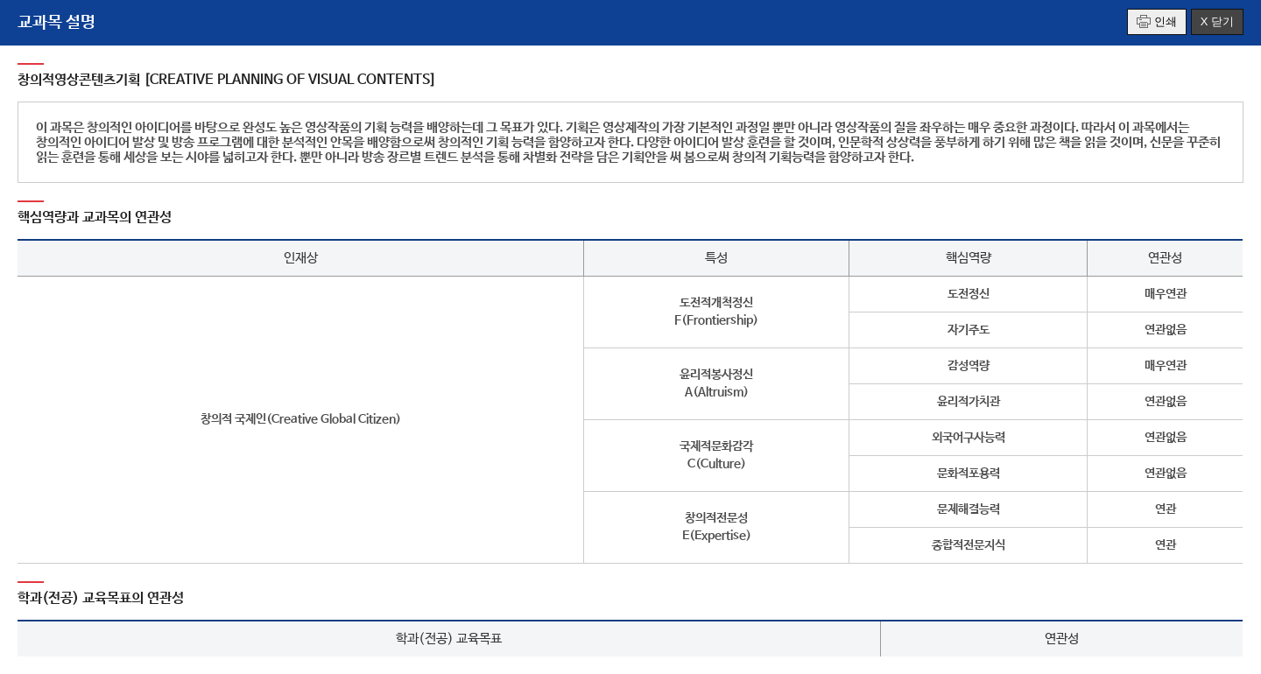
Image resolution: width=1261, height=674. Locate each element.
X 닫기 (1217, 21)
